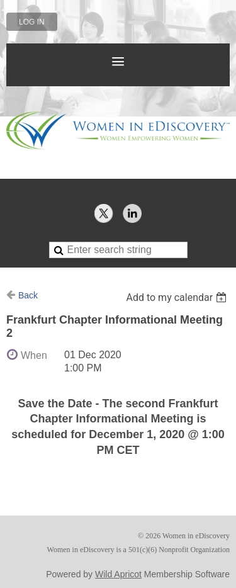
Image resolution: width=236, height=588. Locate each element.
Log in (32, 22)
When (34, 355)
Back (28, 295)
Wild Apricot (118, 574)
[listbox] (178, 297)
